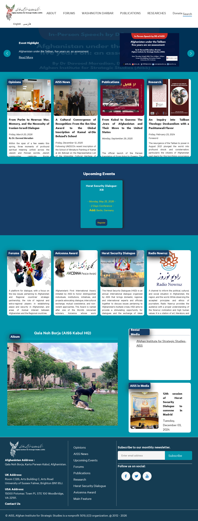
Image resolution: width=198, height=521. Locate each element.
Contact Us (12, 504)
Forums (78, 466)
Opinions (79, 447)
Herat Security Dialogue (89, 486)
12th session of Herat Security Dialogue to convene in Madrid (172, 404)
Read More (26, 57)
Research (79, 479)
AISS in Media (139, 386)
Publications (81, 473)
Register (101, 222)
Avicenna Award (84, 492)
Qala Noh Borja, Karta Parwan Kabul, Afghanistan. (35, 464)
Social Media (135, 332)
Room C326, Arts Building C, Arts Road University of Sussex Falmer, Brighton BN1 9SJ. (34, 481)
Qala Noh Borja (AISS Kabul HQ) (62, 332)
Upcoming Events (99, 173)
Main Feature (82, 498)
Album (15, 337)
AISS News (80, 454)
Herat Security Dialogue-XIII (101, 187)
